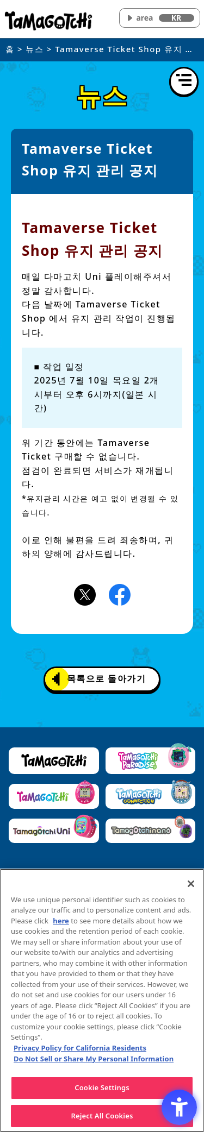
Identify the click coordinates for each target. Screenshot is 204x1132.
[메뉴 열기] (184, 81)
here (61, 923)
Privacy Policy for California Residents (80, 1050)
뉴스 (35, 48)
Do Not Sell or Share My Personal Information (94, 1061)
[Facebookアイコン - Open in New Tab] (120, 594)
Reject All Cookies (102, 1118)
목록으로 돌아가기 (99, 679)
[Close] (191, 886)
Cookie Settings (102, 1090)
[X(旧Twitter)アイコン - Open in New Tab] (85, 594)
